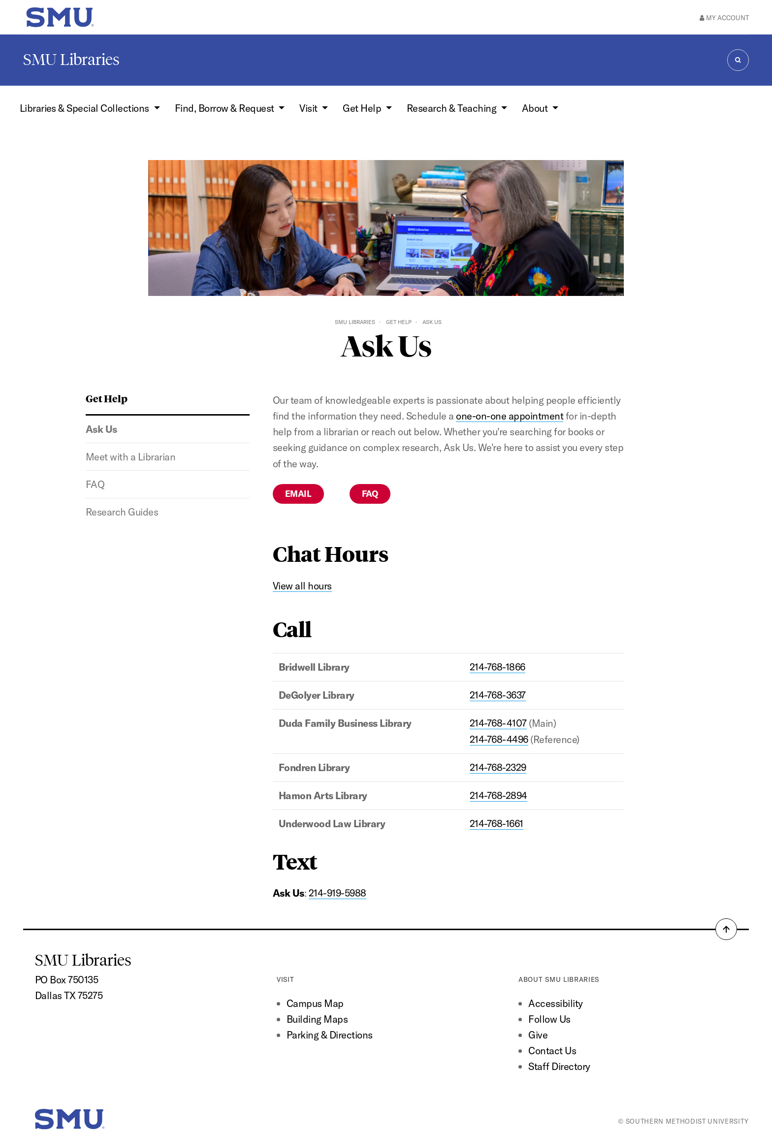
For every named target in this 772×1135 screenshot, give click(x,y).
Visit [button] (309, 108)
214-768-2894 (498, 795)
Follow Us (549, 1019)
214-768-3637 (498, 695)
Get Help (399, 322)
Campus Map (315, 1003)
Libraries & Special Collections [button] (86, 108)
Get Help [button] (363, 108)
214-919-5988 (337, 893)
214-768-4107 (498, 723)
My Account (724, 18)
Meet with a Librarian (130, 457)
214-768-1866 (497, 667)
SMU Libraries (71, 59)
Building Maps (317, 1019)
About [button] (536, 108)
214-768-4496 (499, 739)
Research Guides (122, 512)
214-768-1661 (496, 823)
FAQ (95, 484)
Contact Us (552, 1050)
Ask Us (101, 429)
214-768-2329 (498, 767)
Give (537, 1035)
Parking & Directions (330, 1035)
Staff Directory (559, 1066)
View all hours (302, 586)
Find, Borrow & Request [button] (225, 108)
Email (298, 493)
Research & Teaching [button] (453, 108)
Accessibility (555, 1003)
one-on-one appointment (509, 416)
